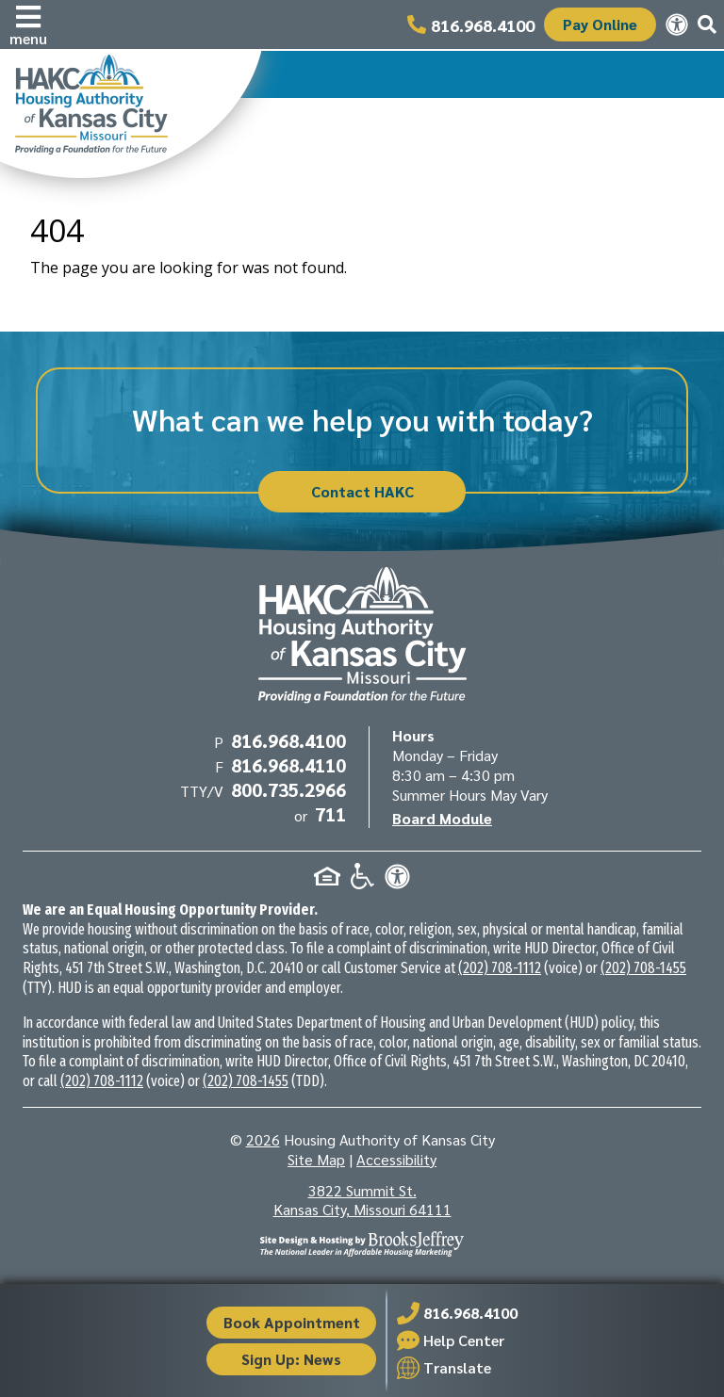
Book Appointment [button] (291, 1322)
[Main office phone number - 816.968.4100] (471, 24)
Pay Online (600, 24)
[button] (28, 24)
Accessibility (396, 1159)
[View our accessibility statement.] (677, 24)
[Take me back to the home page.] (130, 113)
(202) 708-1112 (499, 968)
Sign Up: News (291, 1359)
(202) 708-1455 (643, 968)
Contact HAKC (362, 491)
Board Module (442, 818)
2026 (263, 1139)
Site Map (316, 1159)
